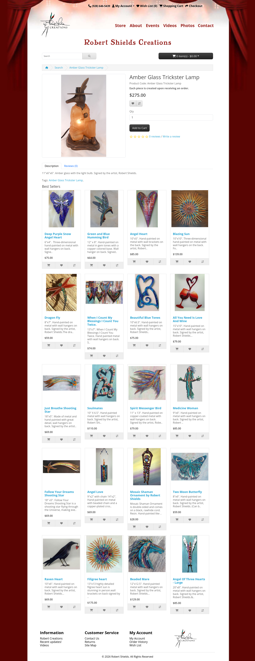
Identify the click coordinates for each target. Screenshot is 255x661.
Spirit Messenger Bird (145, 408)
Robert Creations (51, 638)
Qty (131, 111)
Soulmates (95, 408)
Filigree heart (97, 579)
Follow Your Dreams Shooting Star (59, 493)
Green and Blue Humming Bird (98, 235)
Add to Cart (139, 128)
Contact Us (92, 638)
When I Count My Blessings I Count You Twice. (102, 321)
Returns (90, 642)
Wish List (135, 645)
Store (120, 25)
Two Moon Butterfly (187, 492)
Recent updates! (50, 642)
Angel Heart (139, 234)
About (136, 25)
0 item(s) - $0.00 (185, 56)
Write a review (171, 136)
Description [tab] (52, 166)
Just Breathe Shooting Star (60, 410)
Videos (170, 25)
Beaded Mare (139, 579)
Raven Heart (54, 579)
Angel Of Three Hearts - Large (189, 581)
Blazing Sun (181, 234)
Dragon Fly (52, 318)
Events (152, 25)
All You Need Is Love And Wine (187, 319)
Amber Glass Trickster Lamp (86, 67)
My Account (137, 638)
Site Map (90, 645)
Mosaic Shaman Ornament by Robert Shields (145, 495)
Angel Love (95, 492)
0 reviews (155, 136)
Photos (188, 25)
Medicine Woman (185, 408)
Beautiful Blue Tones (145, 318)
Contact (206, 25)
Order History (138, 642)
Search (59, 67)
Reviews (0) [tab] (71, 166)
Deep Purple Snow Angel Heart (58, 235)
